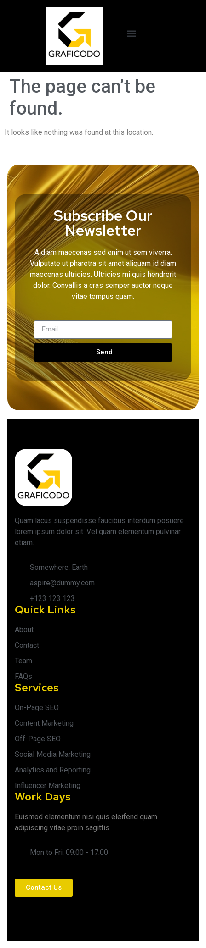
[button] (131, 33)
